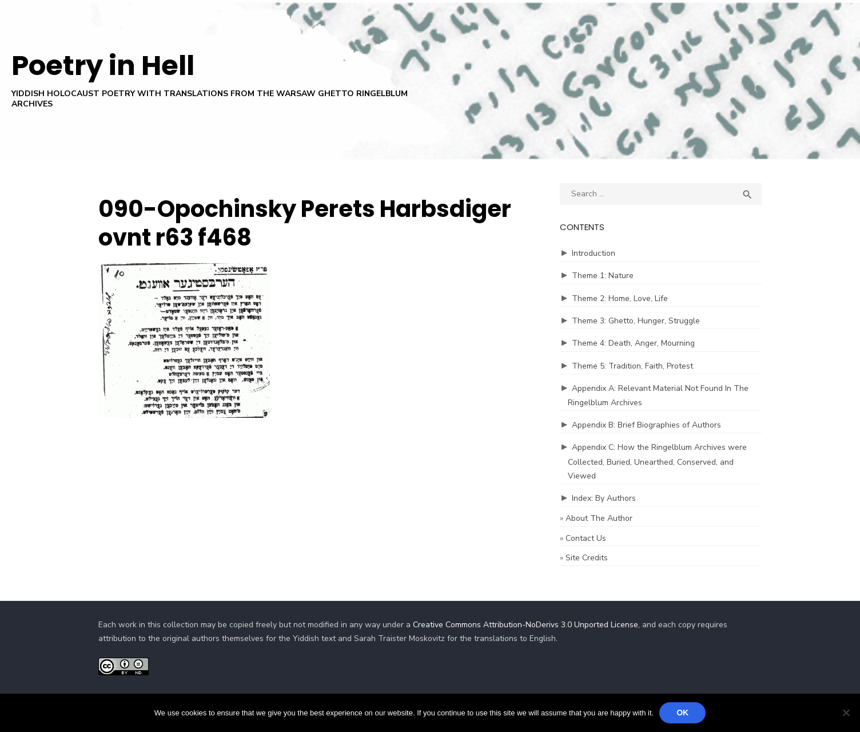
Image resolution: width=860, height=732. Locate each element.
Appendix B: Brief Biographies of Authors (646, 425)
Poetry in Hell (102, 65)
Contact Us (586, 538)
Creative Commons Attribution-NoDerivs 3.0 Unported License (525, 624)
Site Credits (587, 557)
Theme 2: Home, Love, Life (620, 298)
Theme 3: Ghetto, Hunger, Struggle (636, 320)
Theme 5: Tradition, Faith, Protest (632, 366)
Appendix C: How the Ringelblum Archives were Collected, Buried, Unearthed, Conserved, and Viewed (657, 461)
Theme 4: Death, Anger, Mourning (633, 343)
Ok (682, 712)
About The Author (599, 518)
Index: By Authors (604, 498)
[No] (845, 712)
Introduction (593, 253)
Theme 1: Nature (603, 275)
